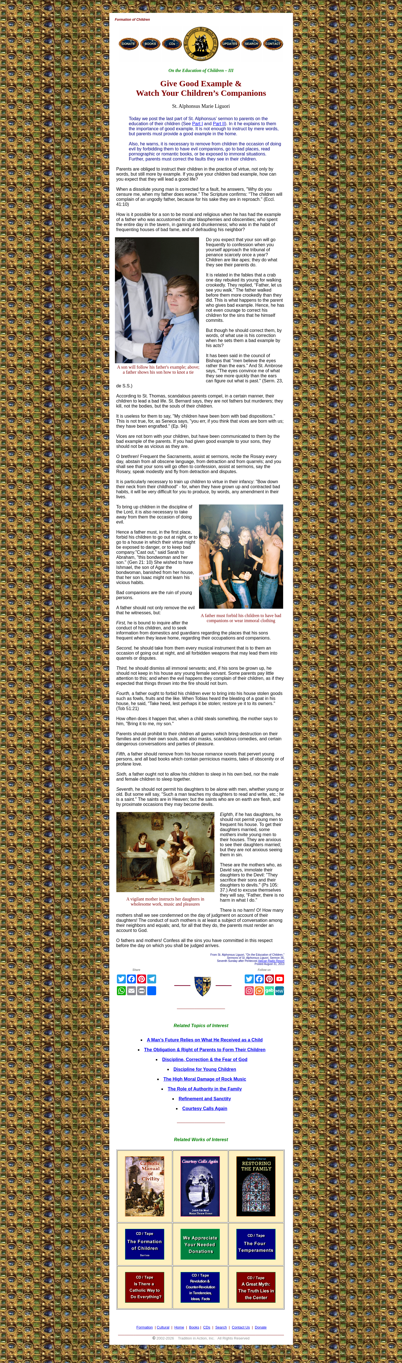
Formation (145, 1327)
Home (179, 1327)
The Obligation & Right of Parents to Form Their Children (204, 1049)
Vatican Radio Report (271, 960)
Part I (197, 123)
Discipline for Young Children (205, 1069)
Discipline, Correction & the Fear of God (204, 1059)
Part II (219, 123)
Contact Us (241, 1327)
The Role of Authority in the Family (205, 1089)
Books (194, 1327)
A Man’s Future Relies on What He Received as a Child (205, 1040)
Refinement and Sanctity (205, 1098)
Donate (261, 1327)
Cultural (163, 1327)
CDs (206, 1327)
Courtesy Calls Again (204, 1108)
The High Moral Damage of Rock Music (204, 1079)
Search (221, 1327)
